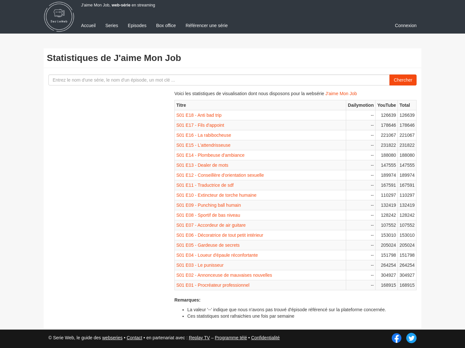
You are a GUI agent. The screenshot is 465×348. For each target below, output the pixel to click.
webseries (112, 337)
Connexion (406, 25)
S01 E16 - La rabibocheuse (203, 135)
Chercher (403, 80)
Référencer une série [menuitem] (207, 25)
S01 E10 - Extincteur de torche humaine (216, 195)
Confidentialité (265, 337)
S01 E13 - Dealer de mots (202, 165)
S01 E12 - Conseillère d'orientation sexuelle (220, 175)
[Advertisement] (95, 203)
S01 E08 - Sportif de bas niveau (208, 215)
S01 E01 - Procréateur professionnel (212, 285)
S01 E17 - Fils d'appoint (200, 125)
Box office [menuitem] (166, 25)
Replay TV (199, 337)
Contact (134, 337)
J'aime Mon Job (341, 93)
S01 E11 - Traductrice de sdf (204, 185)
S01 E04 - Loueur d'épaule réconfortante (217, 255)
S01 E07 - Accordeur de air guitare (211, 225)
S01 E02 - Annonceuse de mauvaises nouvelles (224, 275)
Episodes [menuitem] (137, 25)
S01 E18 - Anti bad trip (199, 115)
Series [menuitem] (111, 25)
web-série (121, 5)
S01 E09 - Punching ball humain (208, 205)
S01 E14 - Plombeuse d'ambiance (210, 155)
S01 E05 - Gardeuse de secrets (208, 245)
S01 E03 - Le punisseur (199, 265)
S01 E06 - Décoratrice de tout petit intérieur (219, 235)
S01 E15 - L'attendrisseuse (203, 145)
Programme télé (231, 337)
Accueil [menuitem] (88, 25)
